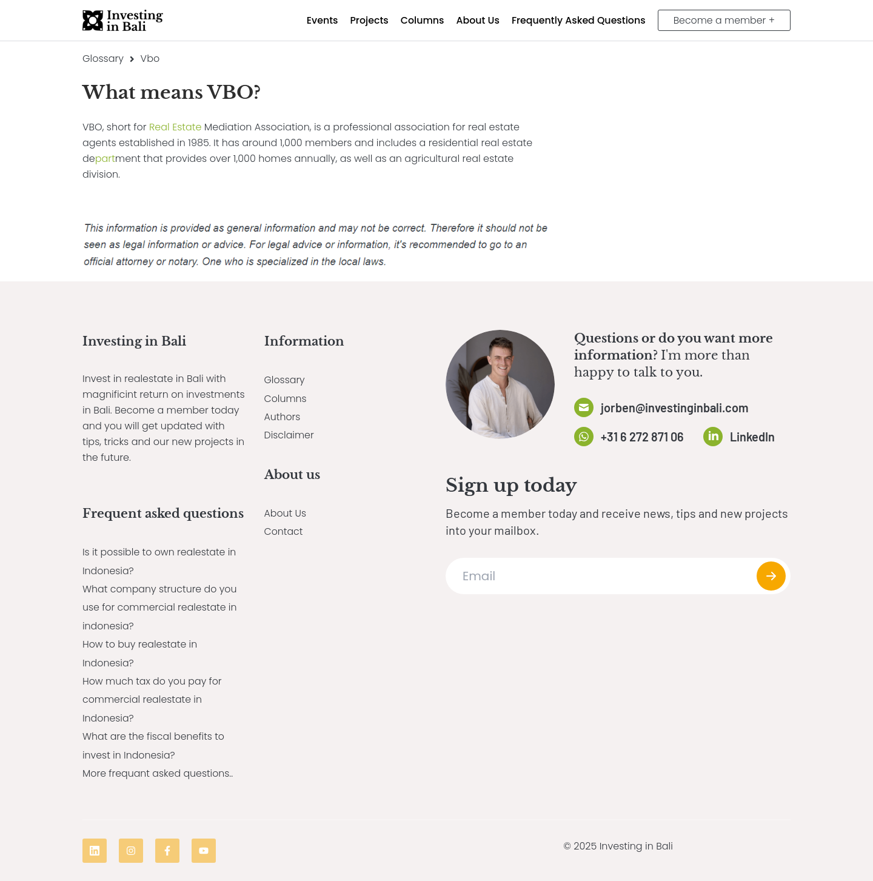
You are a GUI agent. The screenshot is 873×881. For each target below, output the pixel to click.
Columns (285, 399)
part (105, 159)
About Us (285, 513)
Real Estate (175, 127)
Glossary (103, 58)
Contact (284, 531)
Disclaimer (289, 435)
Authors (282, 417)
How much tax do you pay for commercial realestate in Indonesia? (153, 699)
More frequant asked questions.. (158, 773)
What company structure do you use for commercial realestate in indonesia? (160, 607)
